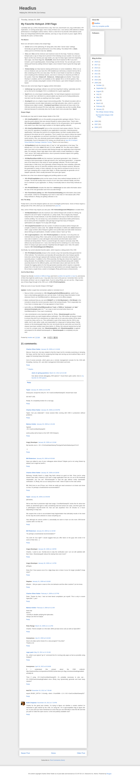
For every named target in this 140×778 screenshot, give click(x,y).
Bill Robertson (31, 458)
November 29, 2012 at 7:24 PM (47, 702)
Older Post (81, 753)
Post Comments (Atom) (57, 760)
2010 (96, 80)
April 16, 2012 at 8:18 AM (43, 666)
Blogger (109, 773)
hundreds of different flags (42, 276)
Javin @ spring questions (40, 373)
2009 (96, 83)
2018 (96, 62)
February (99, 106)
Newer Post (25, 753)
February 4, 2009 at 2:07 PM (50, 593)
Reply (28, 365)
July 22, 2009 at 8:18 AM (43, 638)
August (98, 91)
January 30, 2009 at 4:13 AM (47, 442)
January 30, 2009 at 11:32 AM (46, 531)
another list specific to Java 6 (67, 276)
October (99, 85)
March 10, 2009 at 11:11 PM (44, 626)
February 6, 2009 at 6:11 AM (46, 607)
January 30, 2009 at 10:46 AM (40, 497)
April (98, 100)
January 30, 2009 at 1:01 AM (46, 424)
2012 (96, 74)
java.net (57, 206)
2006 (96, 127)
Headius (27, 8)
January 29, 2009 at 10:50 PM (50, 410)
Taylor (28, 390)
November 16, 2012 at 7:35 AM (41, 690)
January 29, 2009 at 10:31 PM (40, 390)
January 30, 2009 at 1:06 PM (47, 549)
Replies (30, 369)
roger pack (29, 652)
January (99, 109)
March (98, 103)
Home (53, 753)
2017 (96, 65)
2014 (96, 68)
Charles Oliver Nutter (33, 349)
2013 (96, 71)
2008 (96, 121)
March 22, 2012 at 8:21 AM (58, 373)
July (97, 94)
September (100, 88)
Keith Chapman (31, 702)
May (98, 97)
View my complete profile (100, 26)
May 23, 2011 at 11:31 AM (42, 652)
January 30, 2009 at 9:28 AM (50, 472)
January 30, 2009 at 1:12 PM (47, 563)
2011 (96, 77)
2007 (96, 124)
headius (97, 23)
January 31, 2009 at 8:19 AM (41, 581)
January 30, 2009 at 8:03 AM (46, 458)
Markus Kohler (31, 424)
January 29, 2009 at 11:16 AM (50, 349)
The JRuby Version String (104, 112)
